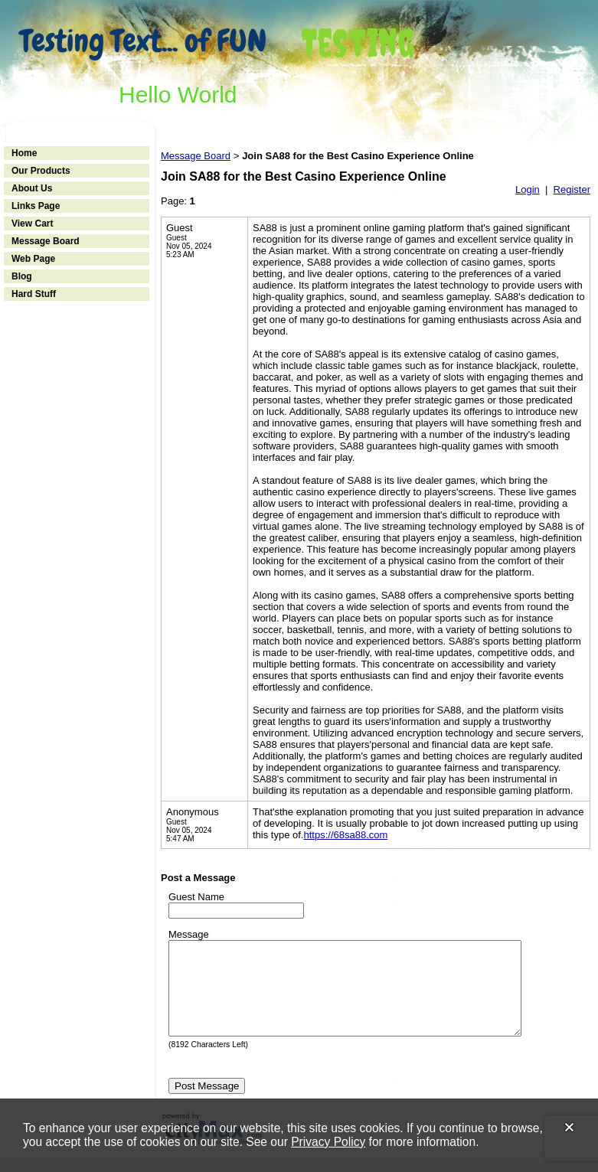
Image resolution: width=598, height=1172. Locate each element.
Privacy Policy (328, 1141)
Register (572, 189)
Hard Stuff (33, 294)
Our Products (40, 170)
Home (24, 153)
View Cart (32, 223)
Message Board (45, 241)
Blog (21, 276)
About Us (31, 188)
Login (527, 189)
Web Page (33, 258)
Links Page (35, 206)
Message (188, 934)
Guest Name (196, 897)
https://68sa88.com (345, 835)
